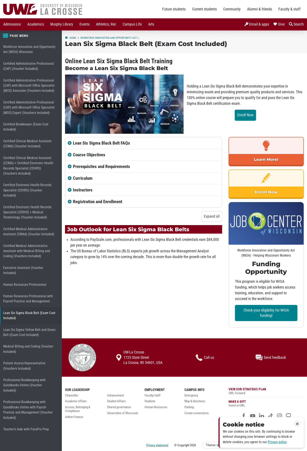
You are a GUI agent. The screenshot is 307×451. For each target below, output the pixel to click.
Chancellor (71, 395)
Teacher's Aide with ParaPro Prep (26, 429)
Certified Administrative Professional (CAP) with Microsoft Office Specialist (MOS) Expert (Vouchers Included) (29, 107)
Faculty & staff (289, 9)
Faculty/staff (153, 395)
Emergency (191, 395)
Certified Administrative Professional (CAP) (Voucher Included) (28, 66)
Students (150, 401)
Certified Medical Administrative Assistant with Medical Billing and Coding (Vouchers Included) (26, 251)
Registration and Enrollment (97, 201)
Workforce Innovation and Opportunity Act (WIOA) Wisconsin (29, 49)
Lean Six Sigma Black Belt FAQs (101, 143)
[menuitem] (12, 24)
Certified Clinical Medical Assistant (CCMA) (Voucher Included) (27, 143)
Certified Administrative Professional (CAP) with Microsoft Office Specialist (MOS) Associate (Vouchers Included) (29, 85)
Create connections (196, 413)
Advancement (115, 395)
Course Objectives (89, 154)
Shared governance (119, 407)
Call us (205, 357)
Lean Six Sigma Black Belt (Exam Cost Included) (29, 315)
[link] (266, 151)
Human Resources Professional (24, 285)
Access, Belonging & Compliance (77, 409)
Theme (212, 445)
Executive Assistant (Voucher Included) (23, 270)
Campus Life (132, 24)
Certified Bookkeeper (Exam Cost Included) (25, 126)
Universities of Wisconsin (122, 413)
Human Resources (156, 407)
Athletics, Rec (106, 24)
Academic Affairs (76, 401)
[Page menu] (31, 35)
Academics (35, 24)
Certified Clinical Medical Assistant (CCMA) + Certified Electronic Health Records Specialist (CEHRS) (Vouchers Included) (28, 165)
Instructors (83, 189)
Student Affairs (116, 401)
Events (85, 24)
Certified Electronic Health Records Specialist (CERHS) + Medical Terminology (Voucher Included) (27, 212)
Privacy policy (277, 442)
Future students (174, 9)
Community (232, 9)
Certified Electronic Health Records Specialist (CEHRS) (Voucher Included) (27, 190)
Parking (189, 407)
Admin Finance (74, 417)
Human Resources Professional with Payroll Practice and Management (28, 298)
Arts (151, 24)
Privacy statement (157, 445)
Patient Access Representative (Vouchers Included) (24, 365)
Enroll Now (245, 115)
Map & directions (194, 401)
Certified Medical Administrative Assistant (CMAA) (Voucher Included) (28, 231)
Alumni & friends (259, 9)
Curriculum (83, 178)
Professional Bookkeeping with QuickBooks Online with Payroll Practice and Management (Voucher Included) (28, 409)
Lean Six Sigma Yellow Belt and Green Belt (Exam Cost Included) (29, 332)
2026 (193, 445)
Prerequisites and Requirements (101, 166)
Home (70, 37)
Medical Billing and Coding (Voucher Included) (28, 348)
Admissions (12, 24)
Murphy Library (61, 24)
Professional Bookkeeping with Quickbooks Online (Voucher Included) (24, 385)
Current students (204, 9)
